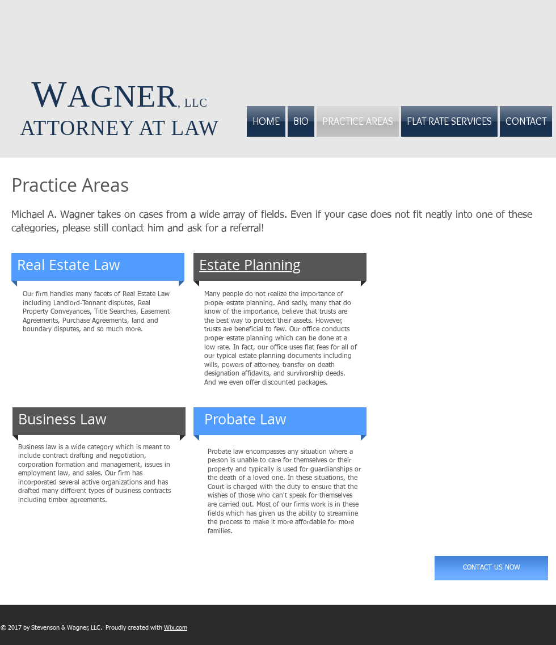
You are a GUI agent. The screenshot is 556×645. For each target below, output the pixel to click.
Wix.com (175, 628)
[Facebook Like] (236, 627)
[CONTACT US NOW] (491, 568)
